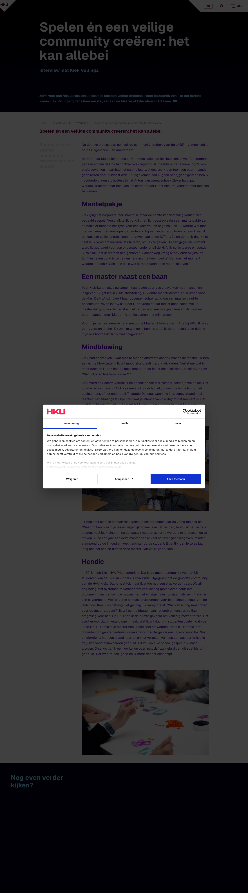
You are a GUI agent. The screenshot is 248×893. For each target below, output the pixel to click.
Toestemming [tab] (70, 423)
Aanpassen (124, 478)
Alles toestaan (176, 478)
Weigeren (72, 478)
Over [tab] (178, 423)
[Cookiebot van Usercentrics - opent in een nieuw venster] (185, 411)
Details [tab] (124, 423)
